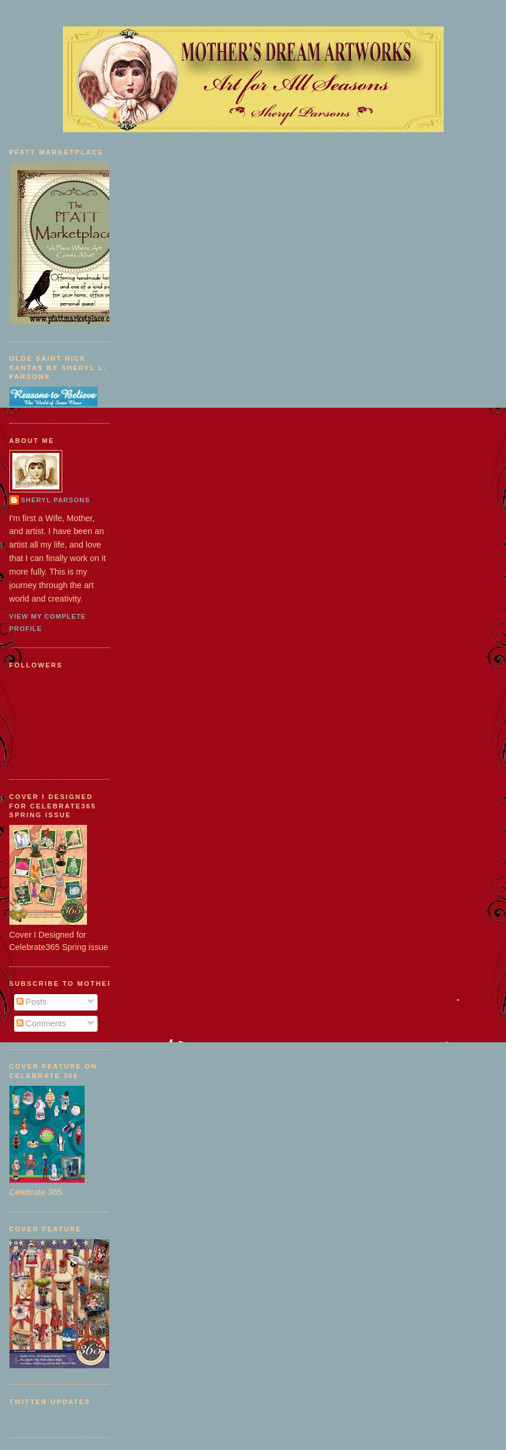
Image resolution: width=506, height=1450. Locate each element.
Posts (31, 1001)
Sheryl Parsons (56, 500)
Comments (41, 1023)
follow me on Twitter (72, 1417)
